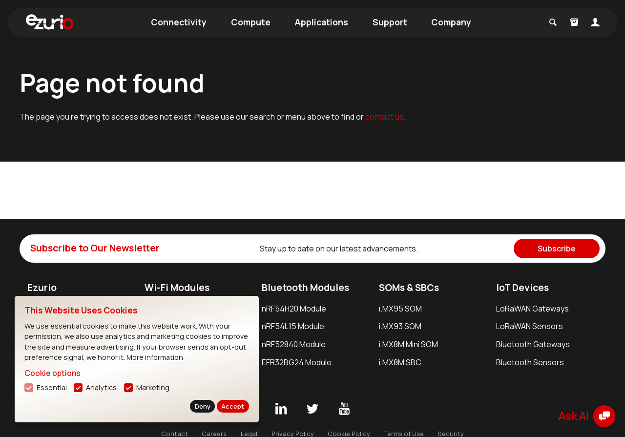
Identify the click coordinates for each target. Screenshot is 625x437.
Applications (321, 22)
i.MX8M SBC (400, 362)
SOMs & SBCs (409, 287)
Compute (251, 22)
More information (154, 357)
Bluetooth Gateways (533, 344)
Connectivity (179, 22)
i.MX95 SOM (400, 308)
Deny (202, 406)
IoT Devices (522, 287)
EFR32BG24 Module (297, 362)
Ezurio (42, 287)
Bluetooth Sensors (530, 362)
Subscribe (557, 248)
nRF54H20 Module (294, 308)
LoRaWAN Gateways (532, 308)
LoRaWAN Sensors (529, 326)
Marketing (152, 387)
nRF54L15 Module (293, 326)
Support (390, 22)
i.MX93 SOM (400, 326)
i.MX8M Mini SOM (408, 344)
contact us (384, 116)
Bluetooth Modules (305, 287)
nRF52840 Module (294, 344)
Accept (232, 406)
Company (451, 22)
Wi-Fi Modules (177, 287)
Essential (52, 387)
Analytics (101, 387)
